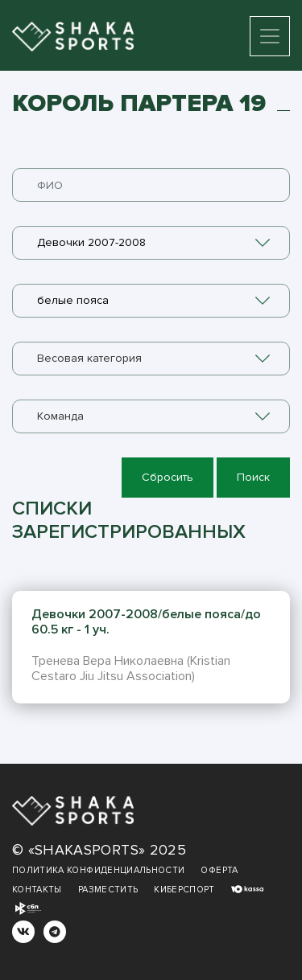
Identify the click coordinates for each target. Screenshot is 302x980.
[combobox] (151, 243)
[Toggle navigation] (270, 36)
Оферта (219, 870)
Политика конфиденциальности (98, 870)
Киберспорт (184, 889)
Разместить (108, 889)
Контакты (37, 889)
